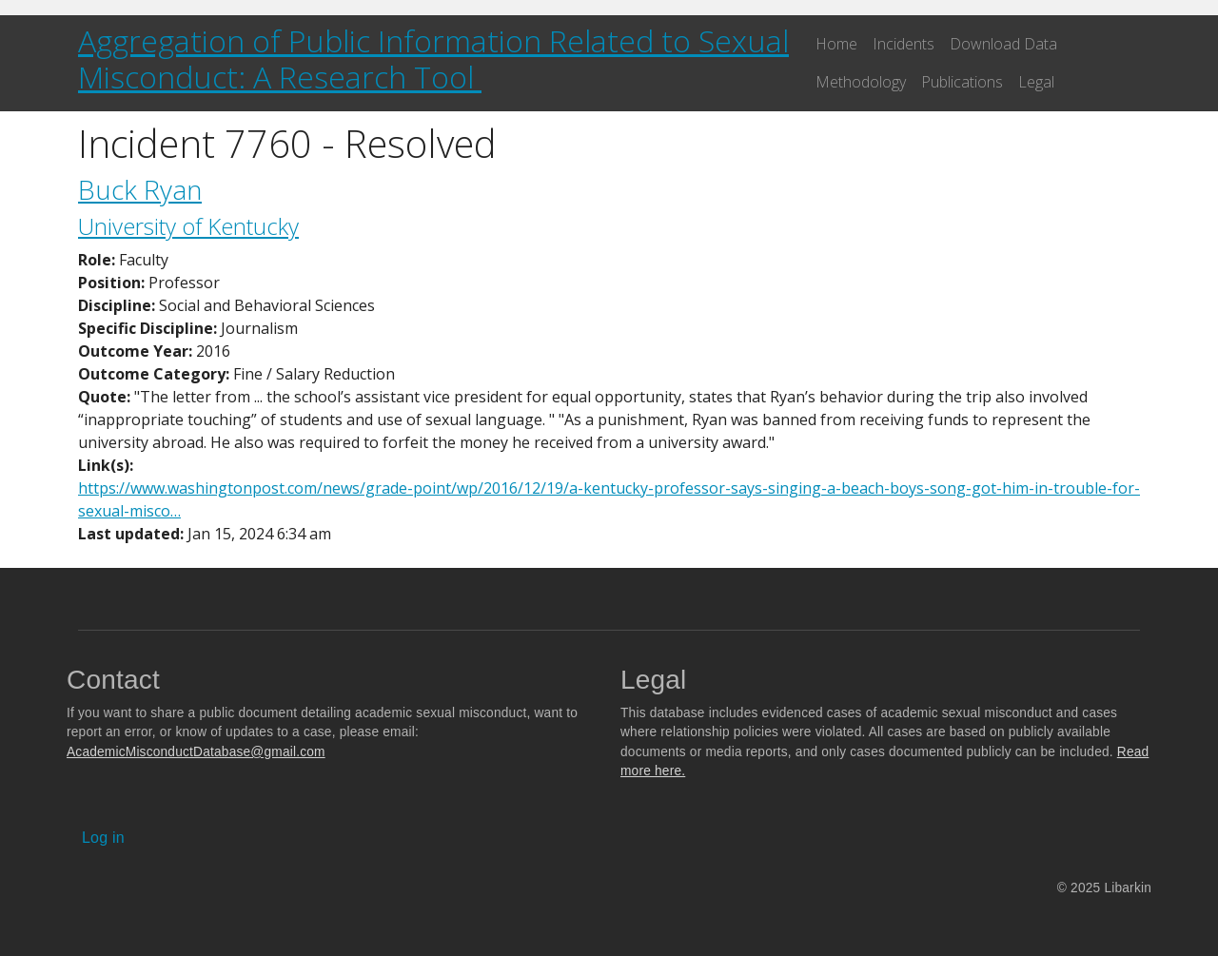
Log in (103, 837)
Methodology (860, 81)
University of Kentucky (188, 226)
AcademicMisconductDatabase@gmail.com (196, 752)
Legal (1036, 81)
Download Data (1003, 43)
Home (836, 43)
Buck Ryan (140, 189)
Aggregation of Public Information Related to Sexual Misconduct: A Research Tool (433, 58)
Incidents (903, 43)
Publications (962, 81)
